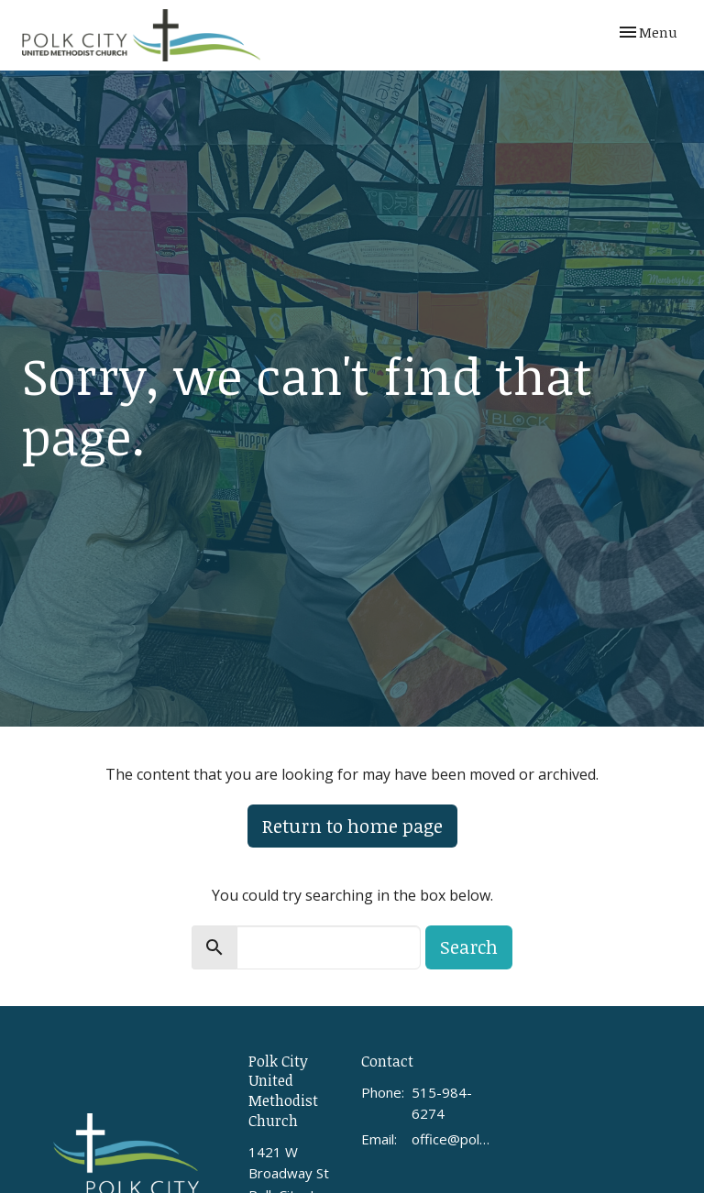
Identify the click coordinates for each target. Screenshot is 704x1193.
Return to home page (352, 825)
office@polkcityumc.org (452, 1139)
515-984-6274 (442, 1102)
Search (469, 946)
